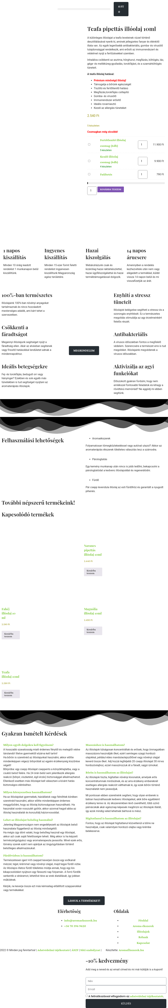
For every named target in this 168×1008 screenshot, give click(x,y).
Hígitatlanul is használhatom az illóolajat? (113, 818)
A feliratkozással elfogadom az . (126, 995)
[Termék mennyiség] (142, 145)
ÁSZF (75, 949)
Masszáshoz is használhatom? (105, 744)
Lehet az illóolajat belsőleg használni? (28, 819)
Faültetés (106, 174)
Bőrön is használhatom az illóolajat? (109, 772)
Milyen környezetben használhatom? (27, 791)
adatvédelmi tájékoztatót (146, 995)
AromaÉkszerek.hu (131, 949)
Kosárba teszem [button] (91, 571)
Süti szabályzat (90, 949)
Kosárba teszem (110, 189)
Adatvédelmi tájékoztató (53, 949)
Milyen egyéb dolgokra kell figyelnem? (28, 744)
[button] (84, 9)
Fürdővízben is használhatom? (23, 855)
